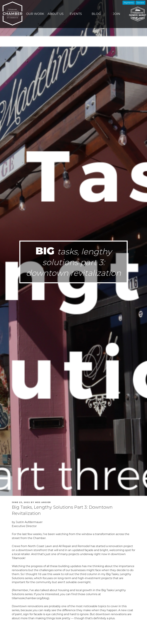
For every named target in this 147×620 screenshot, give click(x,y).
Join (116, 14)
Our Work (35, 14)
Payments (129, 3)
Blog (96, 14)
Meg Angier (43, 502)
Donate (140, 3)
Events (76, 14)
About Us (56, 14)
